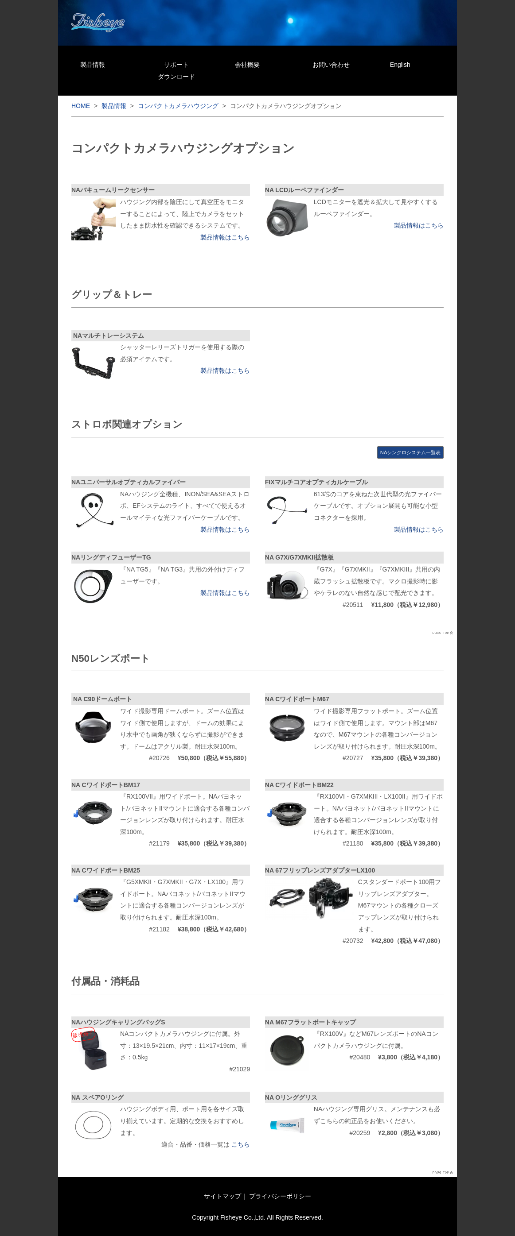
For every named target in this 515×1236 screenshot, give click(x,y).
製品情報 (92, 64)
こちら (240, 1144)
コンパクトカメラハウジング (178, 105)
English (400, 64)
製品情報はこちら (225, 237)
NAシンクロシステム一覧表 (410, 452)
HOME (80, 105)
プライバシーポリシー (280, 1196)
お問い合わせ (331, 64)
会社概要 (247, 64)
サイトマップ (222, 1196)
